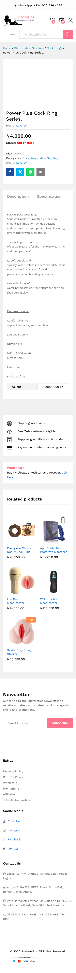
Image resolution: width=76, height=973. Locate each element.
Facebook (14, 839)
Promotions (11, 788)
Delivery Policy (13, 771)
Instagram (15, 830)
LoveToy (21, 125)
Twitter (13, 848)
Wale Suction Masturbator (49, 600)
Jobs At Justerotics (16, 800)
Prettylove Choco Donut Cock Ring (19, 550)
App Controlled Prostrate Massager (53, 550)
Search (68, 34)
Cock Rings (30, 158)
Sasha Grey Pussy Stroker (19, 651)
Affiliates (9, 794)
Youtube (14, 821)
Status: (11, 142)
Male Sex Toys (49, 158)
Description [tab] (18, 196)
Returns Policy (13, 777)
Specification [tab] (49, 196)
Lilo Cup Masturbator (15, 600)
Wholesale (10, 782)
